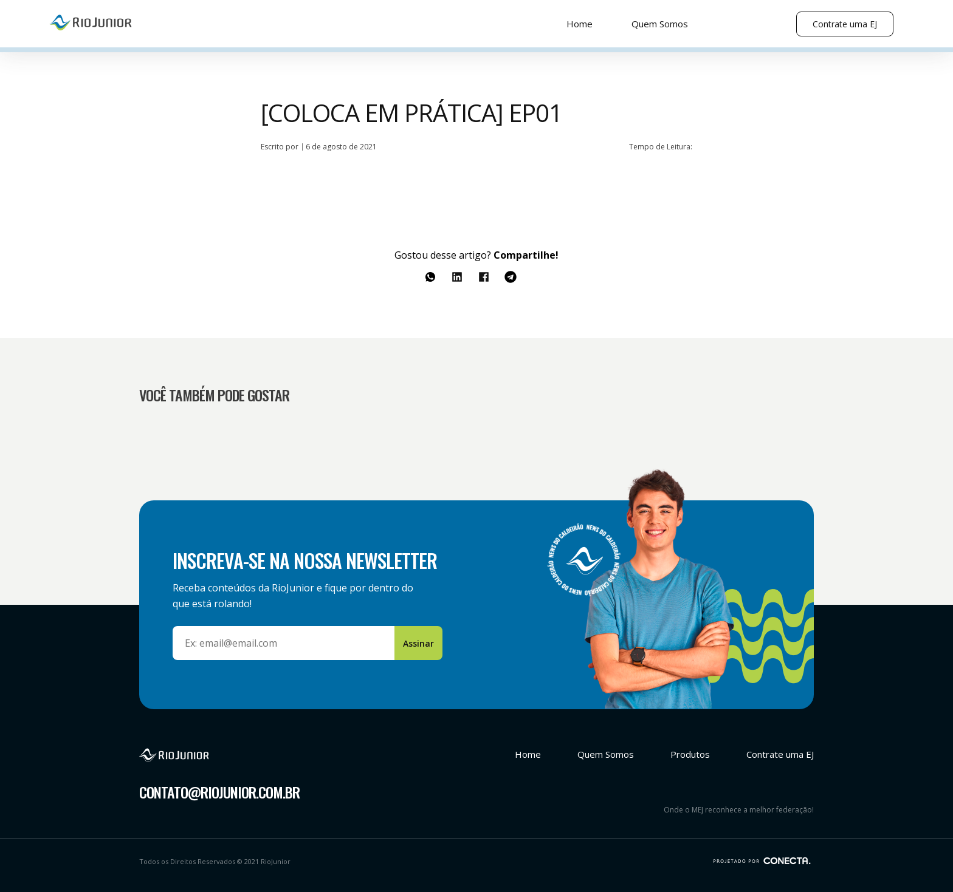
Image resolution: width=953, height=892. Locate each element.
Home (579, 24)
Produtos (690, 754)
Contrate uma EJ (845, 24)
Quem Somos (659, 24)
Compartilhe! (526, 255)
